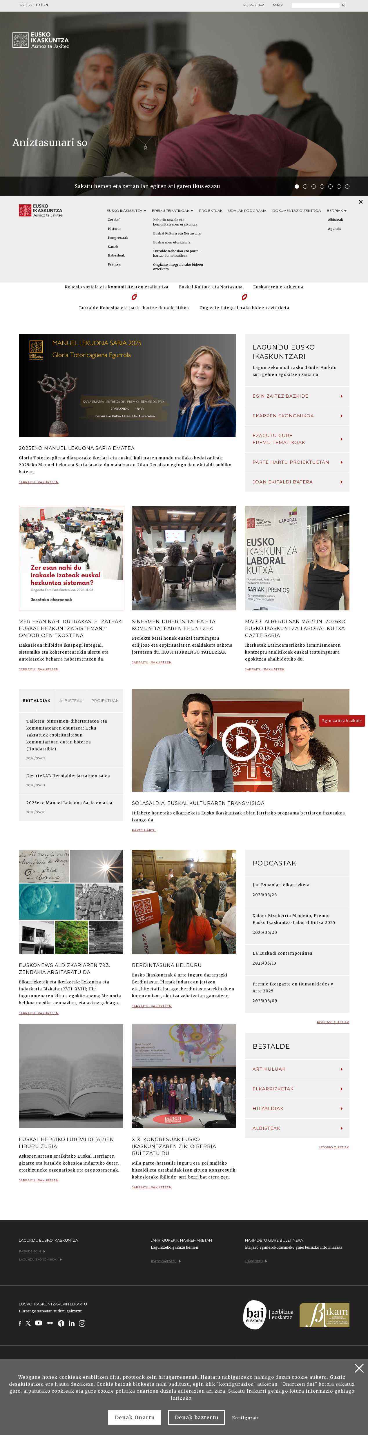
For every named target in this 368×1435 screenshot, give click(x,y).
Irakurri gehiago (267, 1391)
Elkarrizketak (297, 1089)
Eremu (172, 210)
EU (22, 4)
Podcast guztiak (333, 1022)
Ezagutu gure (297, 439)
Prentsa (114, 264)
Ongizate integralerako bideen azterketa (178, 267)
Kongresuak (118, 238)
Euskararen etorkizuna (172, 242)
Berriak (337, 210)
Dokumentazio (296, 210)
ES (30, 4)
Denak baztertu (197, 1417)
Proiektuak (210, 210)
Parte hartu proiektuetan (297, 462)
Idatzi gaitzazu (166, 1261)
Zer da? (114, 220)
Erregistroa (253, 4)
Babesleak (116, 255)
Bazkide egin (32, 1251)
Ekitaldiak (36, 700)
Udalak (247, 210)
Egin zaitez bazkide (297, 396)
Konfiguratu (246, 1418)
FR (38, 4)
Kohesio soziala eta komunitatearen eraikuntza (175, 222)
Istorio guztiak (334, 1147)
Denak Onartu (134, 1417)
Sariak (113, 247)
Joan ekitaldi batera (297, 482)
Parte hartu (144, 832)
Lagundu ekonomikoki (40, 1259)
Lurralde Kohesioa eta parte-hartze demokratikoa (176, 253)
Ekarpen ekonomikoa (297, 416)
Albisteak (71, 700)
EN (45, 4)
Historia (114, 229)
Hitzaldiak (297, 1108)
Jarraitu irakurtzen (39, 484)
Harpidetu (256, 1261)
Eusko (126, 210)
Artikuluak (297, 1069)
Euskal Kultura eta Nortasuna (177, 233)
